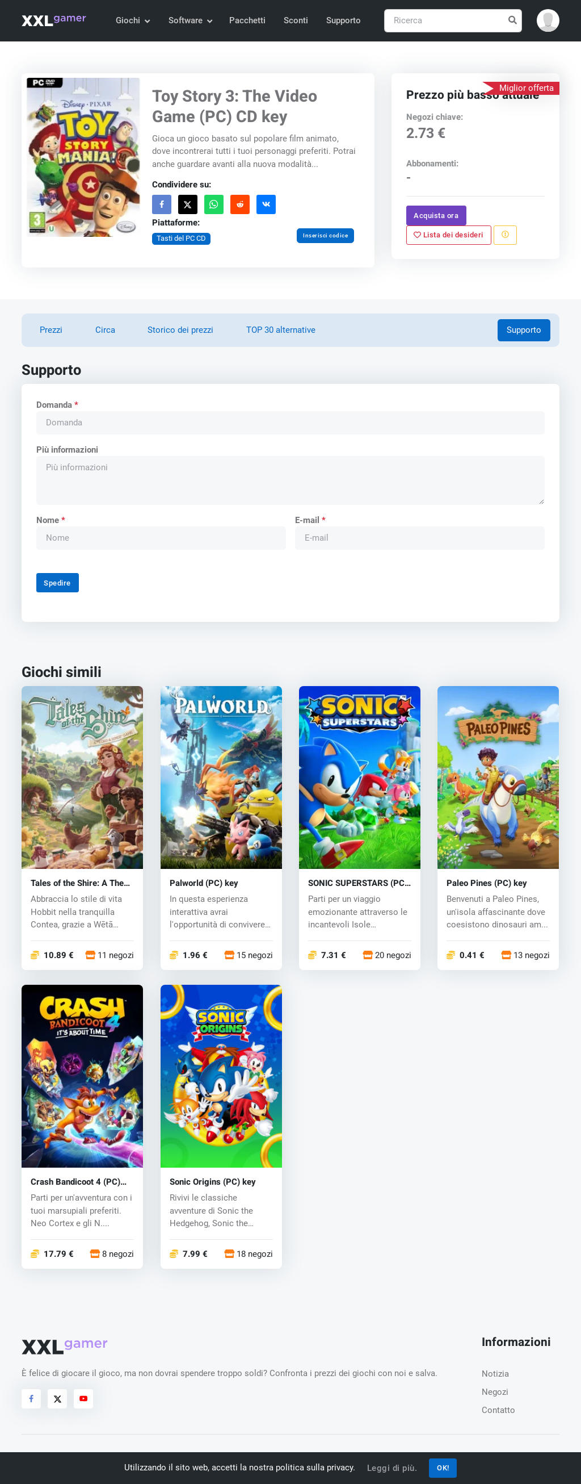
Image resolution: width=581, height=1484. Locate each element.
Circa (105, 330)
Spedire (57, 583)
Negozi (495, 1392)
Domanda (57, 405)
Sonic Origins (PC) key (213, 1181)
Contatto (498, 1410)
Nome (50, 520)
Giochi (132, 20)
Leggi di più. (392, 1468)
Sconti (296, 20)
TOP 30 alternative (280, 330)
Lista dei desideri (448, 234)
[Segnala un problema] (505, 234)
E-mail (310, 520)
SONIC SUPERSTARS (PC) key (357, 883)
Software (190, 20)
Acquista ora (436, 215)
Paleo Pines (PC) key (487, 883)
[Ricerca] (453, 20)
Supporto (343, 20)
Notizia (495, 1374)
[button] (548, 20)
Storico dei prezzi (180, 330)
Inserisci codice (325, 235)
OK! (443, 1468)
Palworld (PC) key (204, 883)
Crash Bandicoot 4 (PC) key (75, 1181)
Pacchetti (247, 20)
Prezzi (51, 330)
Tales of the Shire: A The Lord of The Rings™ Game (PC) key (81, 883)
